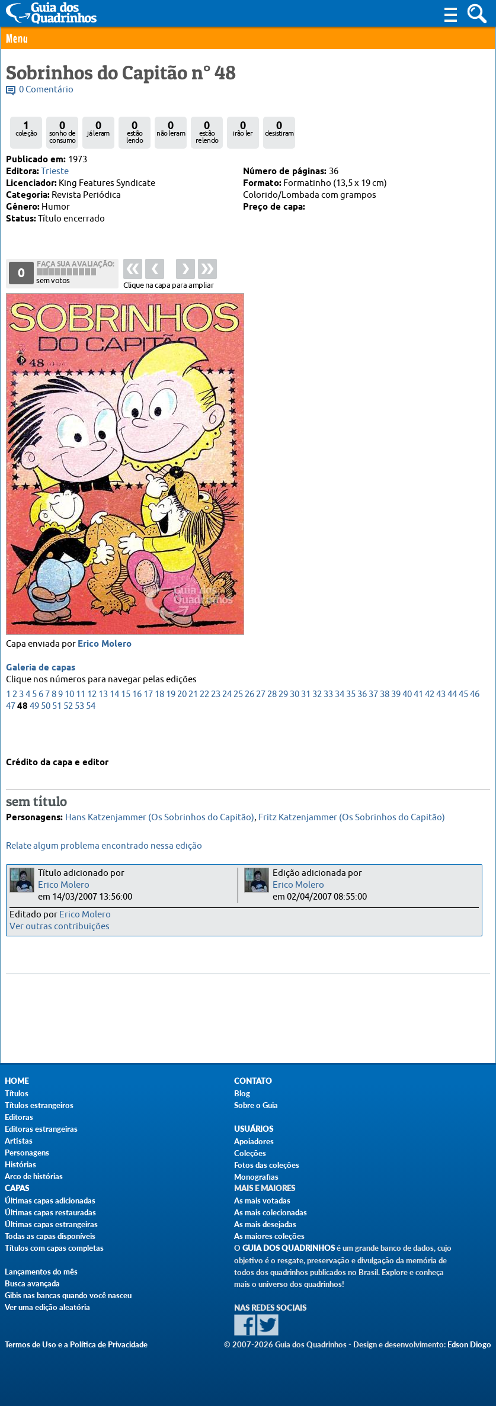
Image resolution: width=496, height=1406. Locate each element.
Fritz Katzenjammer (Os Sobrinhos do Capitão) (351, 813)
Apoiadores (254, 1141)
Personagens (27, 1152)
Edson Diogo (469, 1344)
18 (159, 720)
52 (68, 731)
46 (474, 720)
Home (16, 1081)
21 (193, 720)
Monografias (256, 1177)
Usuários (253, 1129)
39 (396, 720)
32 (317, 720)
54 (90, 731)
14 (114, 720)
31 (306, 720)
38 (384, 720)
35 (351, 720)
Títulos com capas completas (54, 1248)
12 (92, 720)
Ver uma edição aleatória (47, 1307)
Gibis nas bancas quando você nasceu (68, 1295)
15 (125, 720)
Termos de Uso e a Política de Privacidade (76, 1344)
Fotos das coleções (266, 1165)
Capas (17, 1188)
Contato (253, 1081)
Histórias (20, 1164)
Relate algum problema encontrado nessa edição (104, 846)
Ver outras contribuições (59, 926)
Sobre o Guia (256, 1105)
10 (69, 720)
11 (80, 720)
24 (227, 720)
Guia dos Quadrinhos (288, 1248)
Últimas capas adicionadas (50, 1200)
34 (339, 720)
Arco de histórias (34, 1176)
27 (260, 720)
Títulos (16, 1093)
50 (45, 731)
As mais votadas (262, 1200)
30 (294, 720)
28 (272, 720)
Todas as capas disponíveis (50, 1236)
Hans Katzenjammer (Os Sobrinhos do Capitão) (159, 813)
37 (373, 720)
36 (362, 720)
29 (283, 720)
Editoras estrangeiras (41, 1129)
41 (418, 720)
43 (441, 720)
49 (34, 731)
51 (57, 731)
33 (328, 720)
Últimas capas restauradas (50, 1212)
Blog (242, 1093)
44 (452, 720)
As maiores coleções (269, 1236)
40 (407, 720)
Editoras (19, 1117)
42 (429, 720)
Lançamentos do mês (41, 1271)
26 (249, 720)
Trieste (55, 171)
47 (10, 731)
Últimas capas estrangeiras (51, 1224)
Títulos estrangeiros (39, 1105)
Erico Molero (105, 670)
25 (238, 720)
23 (215, 720)
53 (79, 731)
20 (182, 720)
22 (204, 720)
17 (148, 720)
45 (463, 720)
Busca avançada (32, 1283)
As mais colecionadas (270, 1212)
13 (103, 720)
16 (137, 720)
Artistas (19, 1140)
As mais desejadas (265, 1224)
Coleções (250, 1153)
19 (170, 720)
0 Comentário (46, 89)
